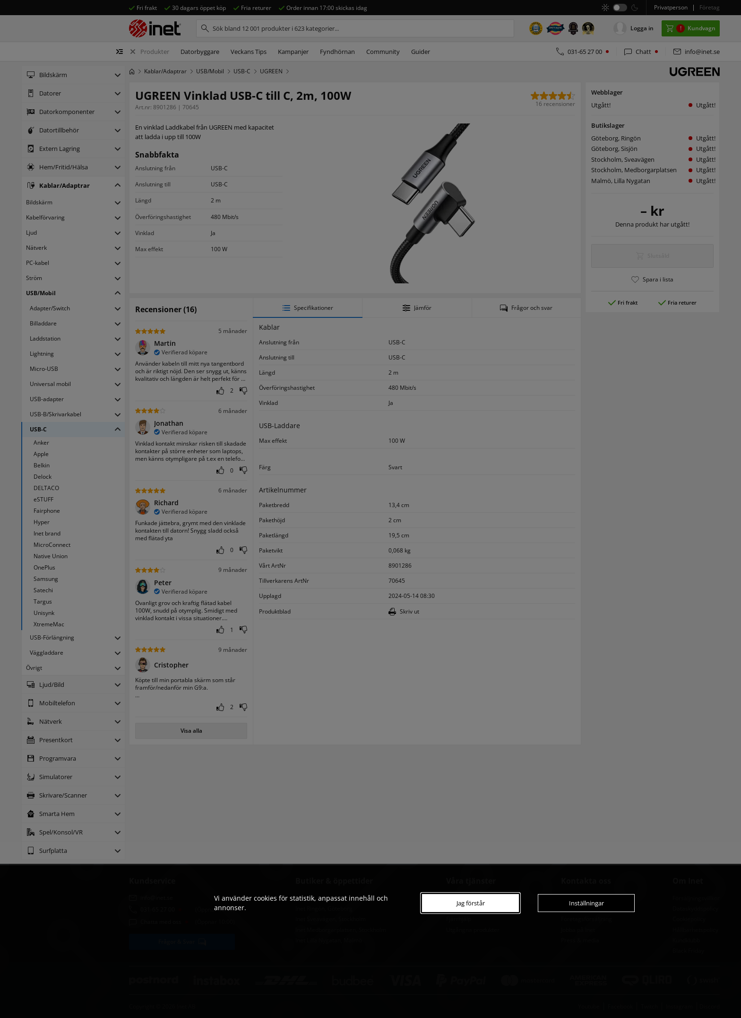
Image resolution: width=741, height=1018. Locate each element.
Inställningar (586, 903)
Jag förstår (471, 903)
